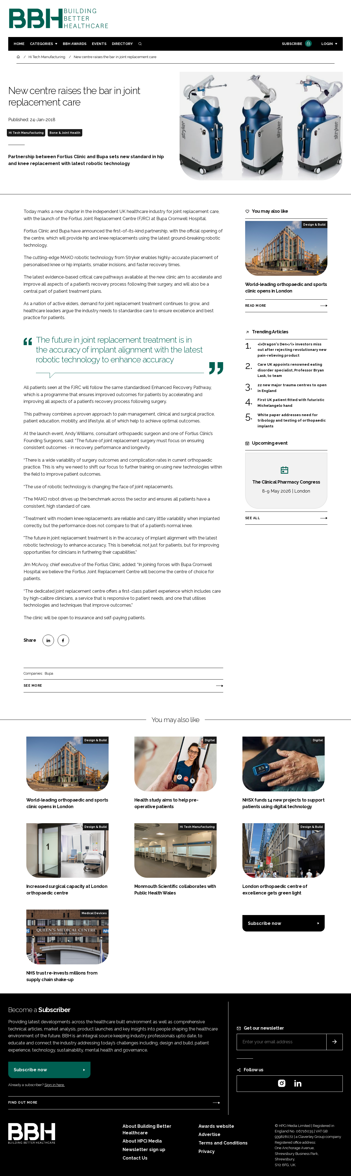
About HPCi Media (142, 1141)
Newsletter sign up (144, 1149)
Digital (210, 740)
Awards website (216, 1126)
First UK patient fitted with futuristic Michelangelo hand (290, 402)
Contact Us (135, 1158)
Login (327, 44)
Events (99, 44)
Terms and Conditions (223, 1143)
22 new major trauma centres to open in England (292, 387)
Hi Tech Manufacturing (26, 132)
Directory (122, 44)
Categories (41, 44)
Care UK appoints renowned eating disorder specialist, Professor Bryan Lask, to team (290, 370)
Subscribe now (264, 923)
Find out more (22, 1102)
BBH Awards (74, 44)
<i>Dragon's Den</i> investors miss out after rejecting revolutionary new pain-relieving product (292, 350)
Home (19, 44)
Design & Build (314, 224)
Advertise (209, 1134)
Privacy (207, 1151)
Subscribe (296, 44)
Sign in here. (54, 1085)
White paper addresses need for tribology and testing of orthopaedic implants (291, 420)
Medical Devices (94, 913)
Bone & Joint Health (65, 132)
